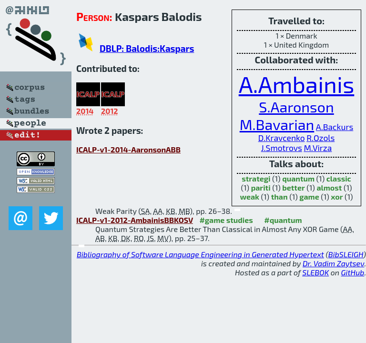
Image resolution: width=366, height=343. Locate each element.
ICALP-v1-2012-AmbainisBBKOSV (134, 219)
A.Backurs (334, 127)
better (293, 187)
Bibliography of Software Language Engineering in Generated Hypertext (200, 254)
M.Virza (318, 148)
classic (338, 178)
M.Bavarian (277, 124)
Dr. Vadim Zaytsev (333, 263)
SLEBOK (315, 272)
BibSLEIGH (345, 254)
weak (249, 196)
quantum (298, 178)
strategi (256, 178)
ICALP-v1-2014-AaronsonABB (128, 149)
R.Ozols (320, 138)
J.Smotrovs (281, 148)
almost (329, 187)
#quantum (283, 219)
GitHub (353, 272)
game (309, 196)
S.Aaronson (296, 106)
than (279, 196)
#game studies (226, 219)
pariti (261, 187)
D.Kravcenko (281, 138)
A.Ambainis (297, 84)
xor (337, 196)
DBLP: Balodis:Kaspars (147, 48)
